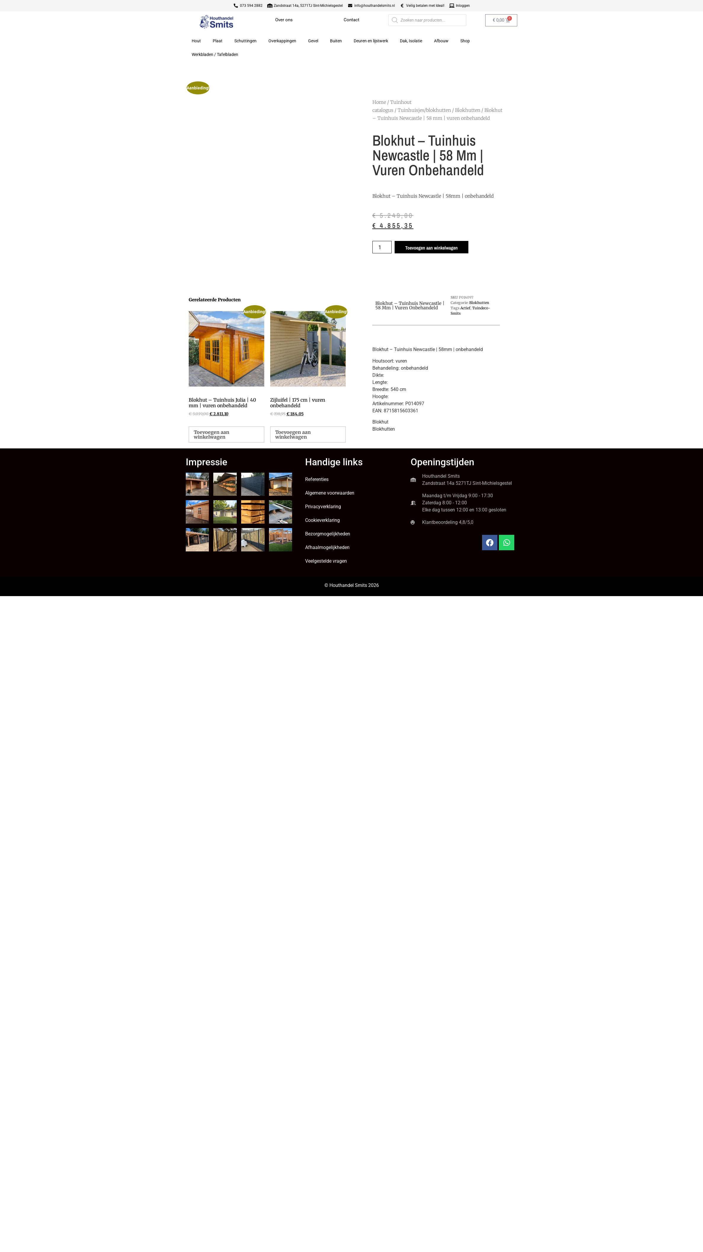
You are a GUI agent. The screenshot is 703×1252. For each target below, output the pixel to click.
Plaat (217, 40)
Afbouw (441, 40)
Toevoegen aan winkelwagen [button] (211, 434)
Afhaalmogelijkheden (327, 547)
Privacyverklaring (323, 506)
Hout (196, 40)
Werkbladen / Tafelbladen (215, 54)
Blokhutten (467, 110)
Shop (465, 40)
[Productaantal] (382, 247)
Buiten (336, 40)
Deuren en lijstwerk (371, 40)
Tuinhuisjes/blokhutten (424, 110)
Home (379, 102)
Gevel (313, 40)
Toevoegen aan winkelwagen (431, 247)
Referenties (317, 479)
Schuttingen (245, 40)
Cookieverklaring (322, 520)
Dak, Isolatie (411, 40)
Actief (465, 308)
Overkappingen (282, 40)
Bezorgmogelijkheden (327, 534)
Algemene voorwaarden (329, 493)
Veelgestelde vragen (326, 561)
